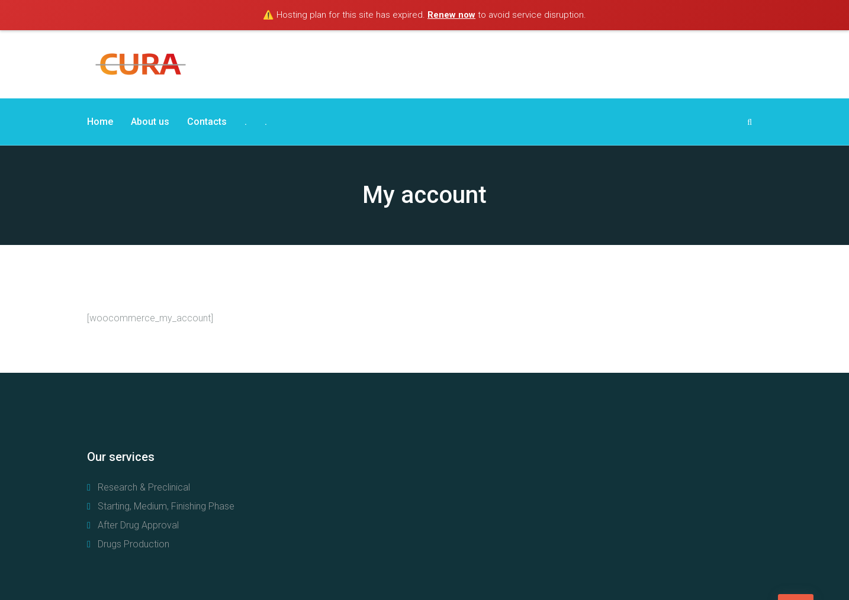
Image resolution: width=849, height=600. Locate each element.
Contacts (207, 121)
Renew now (451, 14)
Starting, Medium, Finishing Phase (166, 506)
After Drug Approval (138, 525)
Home (100, 121)
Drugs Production (133, 544)
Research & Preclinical (144, 487)
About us (150, 121)
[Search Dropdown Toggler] (749, 122)
